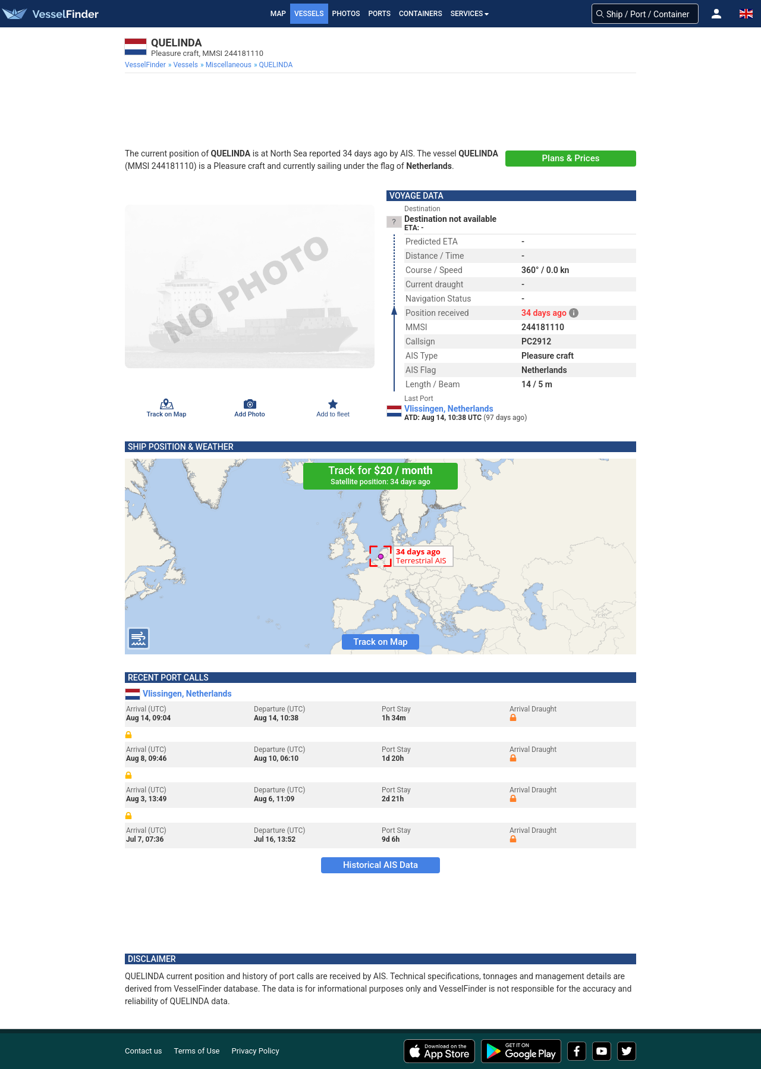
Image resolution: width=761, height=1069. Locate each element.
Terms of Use (197, 1050)
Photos (346, 14)
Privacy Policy (255, 1050)
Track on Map (380, 642)
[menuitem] (146, 64)
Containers (420, 14)
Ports (379, 14)
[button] (716, 13)
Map (278, 14)
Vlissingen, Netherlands (448, 408)
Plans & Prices (571, 158)
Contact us (143, 1050)
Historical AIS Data (380, 865)
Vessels (309, 14)
